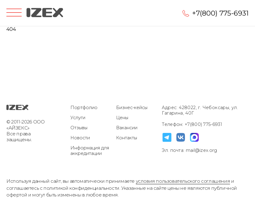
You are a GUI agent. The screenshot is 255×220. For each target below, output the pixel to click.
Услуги (77, 117)
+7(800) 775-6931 (220, 13)
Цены (122, 117)
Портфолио (83, 107)
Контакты (126, 138)
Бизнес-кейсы (131, 107)
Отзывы (78, 127)
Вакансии (126, 127)
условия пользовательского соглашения (183, 181)
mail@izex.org (200, 150)
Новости (80, 138)
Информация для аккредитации (89, 150)
